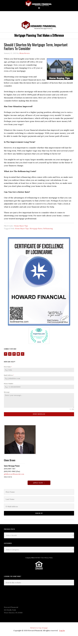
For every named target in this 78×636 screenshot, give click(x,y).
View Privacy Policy (47, 557)
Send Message (39, 414)
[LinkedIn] (10, 354)
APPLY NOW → (39, 483)
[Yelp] (22, 354)
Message (7, 392)
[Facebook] (5, 354)
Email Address (9, 375)
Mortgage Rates (36, 228)
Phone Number (8, 383)
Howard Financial (39, 3)
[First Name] (39, 492)
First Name (8, 366)
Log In (62, 630)
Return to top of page (39, 628)
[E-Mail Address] (39, 506)
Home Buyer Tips (21, 226)
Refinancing (48, 228)
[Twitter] (14, 354)
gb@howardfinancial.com (14, 474)
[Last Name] (39, 499)
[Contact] (18, 354)
